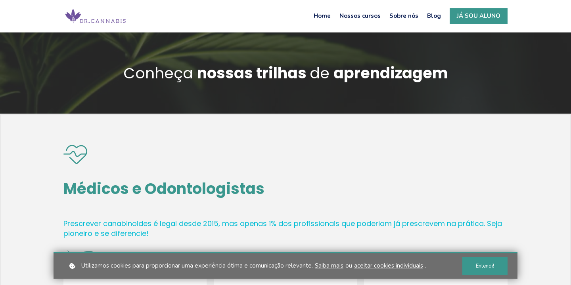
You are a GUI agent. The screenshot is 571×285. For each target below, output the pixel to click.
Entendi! (485, 266)
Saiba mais (329, 266)
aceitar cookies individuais (388, 266)
